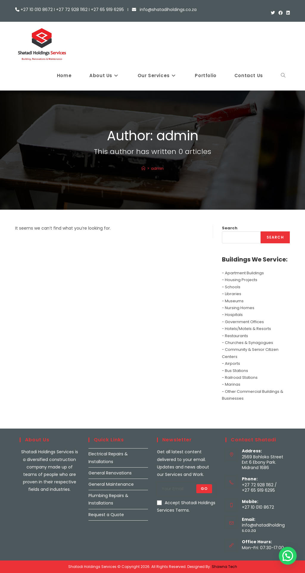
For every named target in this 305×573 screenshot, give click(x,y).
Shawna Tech (224, 566)
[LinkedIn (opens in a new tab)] (287, 13)
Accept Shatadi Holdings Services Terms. (186, 506)
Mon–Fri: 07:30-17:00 (263, 548)
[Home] (143, 168)
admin (157, 168)
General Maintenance (111, 484)
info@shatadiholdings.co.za (263, 527)
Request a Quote (106, 515)
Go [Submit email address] (204, 488)
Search (229, 228)
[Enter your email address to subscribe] (187, 488)
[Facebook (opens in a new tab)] (280, 13)
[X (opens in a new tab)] (273, 13)
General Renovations (110, 473)
